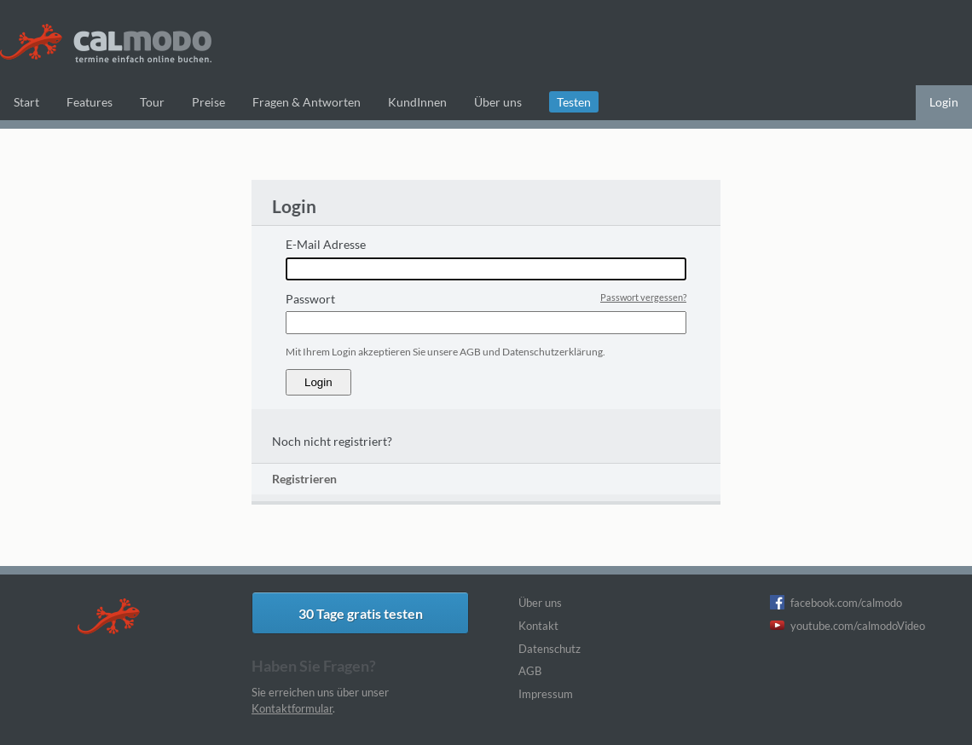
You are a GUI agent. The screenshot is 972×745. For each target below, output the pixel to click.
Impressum (545, 694)
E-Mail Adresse (326, 244)
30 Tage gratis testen (360, 613)
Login (943, 102)
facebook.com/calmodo (846, 602)
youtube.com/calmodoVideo (857, 625)
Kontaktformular (292, 708)
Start (26, 102)
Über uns (540, 602)
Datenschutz (549, 648)
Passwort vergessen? (643, 297)
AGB (529, 671)
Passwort (310, 299)
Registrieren (304, 478)
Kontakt (538, 625)
